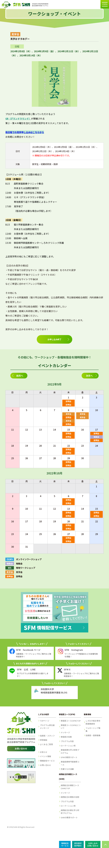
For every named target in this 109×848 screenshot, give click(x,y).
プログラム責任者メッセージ (47, 726)
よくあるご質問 (46, 744)
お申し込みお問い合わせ (92, 844)
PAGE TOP (105, 844)
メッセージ (65, 732)
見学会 (68, 414)
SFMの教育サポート (69, 757)
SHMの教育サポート (69, 817)
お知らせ (43, 752)
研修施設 (43, 740)
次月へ (89, 375)
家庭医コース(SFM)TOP (71, 720)
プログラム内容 (67, 741)
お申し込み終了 (54, 339)
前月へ (19, 375)
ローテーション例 (68, 745)
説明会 (68, 401)
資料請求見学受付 (78, 844)
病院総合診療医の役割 (70, 797)
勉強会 (96, 437)
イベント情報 (45, 756)
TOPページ (44, 720)
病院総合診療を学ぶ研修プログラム (70, 812)
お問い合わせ (45, 765)
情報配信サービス (47, 760)
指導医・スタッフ (47, 735)
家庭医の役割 (66, 736)
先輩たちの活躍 (67, 769)
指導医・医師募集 (93, 735)
